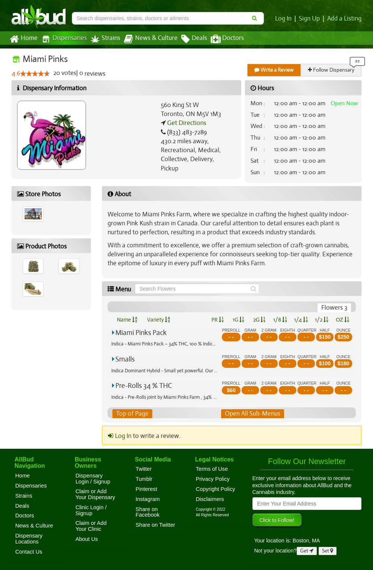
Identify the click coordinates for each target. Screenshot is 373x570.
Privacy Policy (213, 479)
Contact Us (28, 552)
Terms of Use (212, 469)
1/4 (300, 319)
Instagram (148, 499)
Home (23, 39)
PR (217, 319)
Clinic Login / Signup (91, 510)
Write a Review (274, 70)
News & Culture (146, 39)
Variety (158, 319)
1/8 (280, 319)
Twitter (144, 469)
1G (238, 319)
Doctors (221, 39)
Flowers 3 (334, 307)
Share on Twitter (155, 525)
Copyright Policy (215, 489)
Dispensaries (63, 39)
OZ (343, 319)
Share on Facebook (147, 512)
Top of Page (132, 413)
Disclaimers (210, 499)
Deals (188, 39)
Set (328, 551)
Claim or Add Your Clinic (91, 526)
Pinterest (146, 489)
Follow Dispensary (332, 70)
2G (259, 319)
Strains (102, 39)
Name (127, 319)
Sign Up (310, 18)
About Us (87, 539)
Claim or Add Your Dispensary (95, 495)
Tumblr (144, 479)
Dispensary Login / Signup (93, 479)
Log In (285, 18)
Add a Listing (344, 18)
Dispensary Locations (28, 539)
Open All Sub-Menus (252, 413)
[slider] (35, 74)
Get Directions (186, 123)
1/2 (321, 319)
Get (306, 551)
